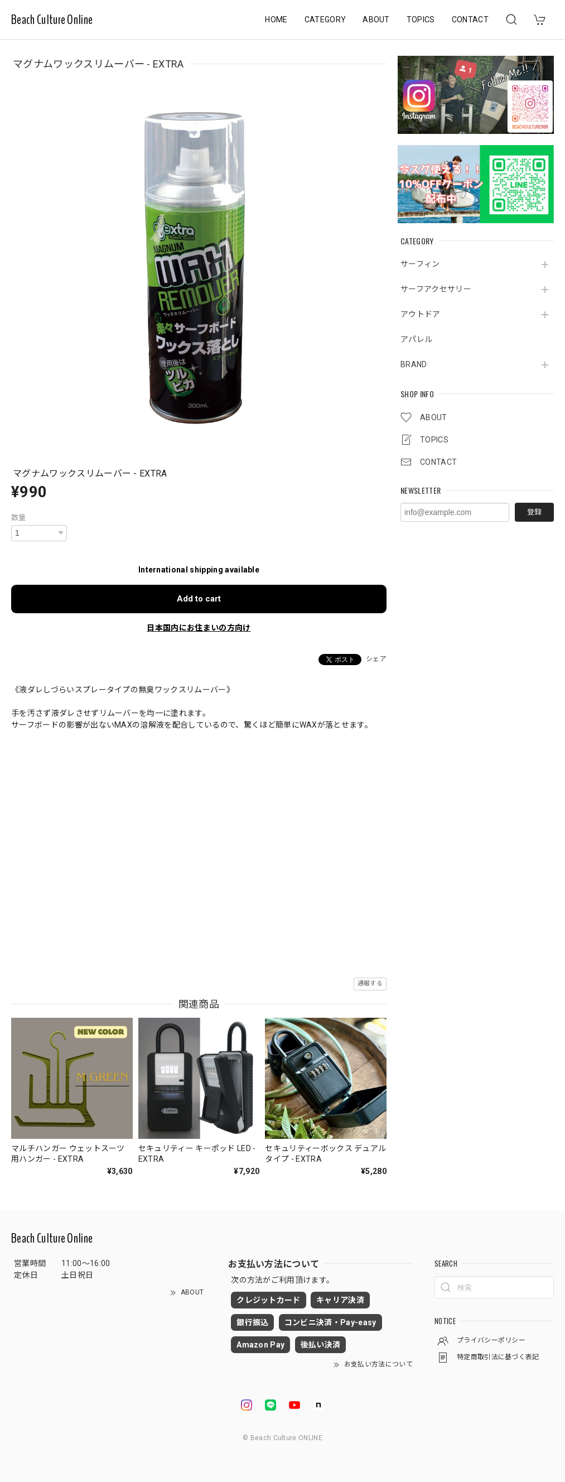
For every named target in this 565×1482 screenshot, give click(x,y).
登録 (534, 512)
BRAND (413, 364)
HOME (276, 19)
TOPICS (421, 19)
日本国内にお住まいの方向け (198, 627)
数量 (18, 517)
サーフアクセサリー (435, 289)
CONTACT (470, 19)
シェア (376, 659)
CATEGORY (325, 19)
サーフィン (420, 263)
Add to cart (199, 599)
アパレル (416, 339)
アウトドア (420, 314)
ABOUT (376, 19)
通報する (370, 983)
